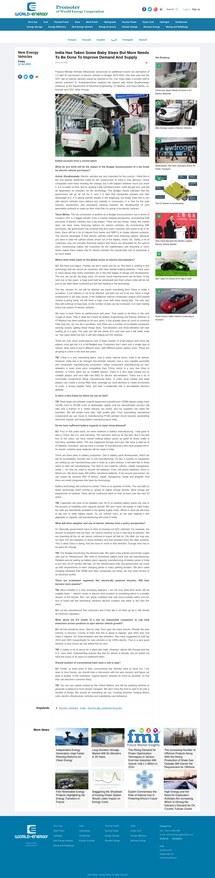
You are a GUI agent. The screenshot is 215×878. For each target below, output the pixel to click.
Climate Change (130, 27)
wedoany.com (166, 850)
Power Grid (148, 22)
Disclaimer (177, 838)
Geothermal (181, 22)
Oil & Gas (32, 22)
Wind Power (92, 22)
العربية (114, 40)
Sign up (196, 9)
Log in (186, 9)
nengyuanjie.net (166, 854)
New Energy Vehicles (82, 27)
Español (101, 40)
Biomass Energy (152, 27)
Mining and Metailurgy (177, 27)
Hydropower (110, 22)
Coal (45, 22)
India (83, 708)
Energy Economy (107, 27)
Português (128, 40)
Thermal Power (61, 22)
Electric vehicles (68, 708)
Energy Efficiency (57, 27)
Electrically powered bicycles (105, 708)
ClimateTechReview (168, 858)
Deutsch (143, 40)
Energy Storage (34, 27)
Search (170, 9)
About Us (164, 838)
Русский (86, 40)
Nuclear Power (129, 22)
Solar (77, 22)
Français (72, 40)
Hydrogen (164, 22)
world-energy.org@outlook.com (179, 834)
